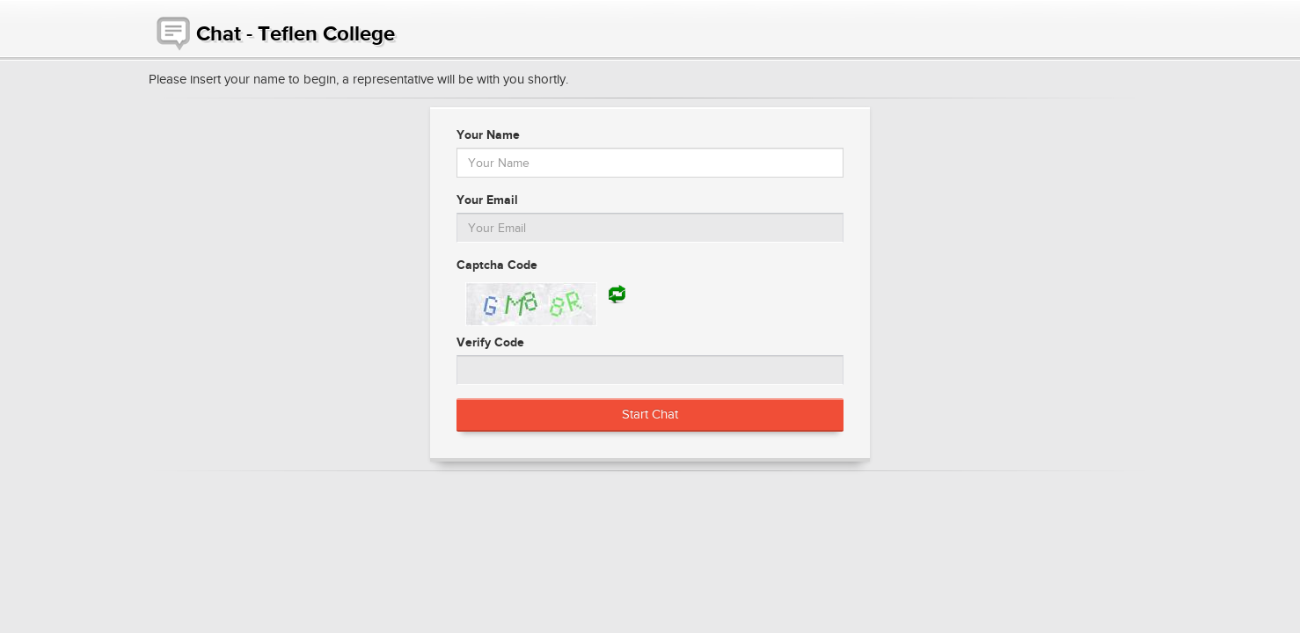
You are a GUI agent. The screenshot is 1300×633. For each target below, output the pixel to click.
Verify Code (490, 342)
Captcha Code (496, 265)
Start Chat (650, 414)
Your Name (488, 134)
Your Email (487, 200)
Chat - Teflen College (272, 29)
